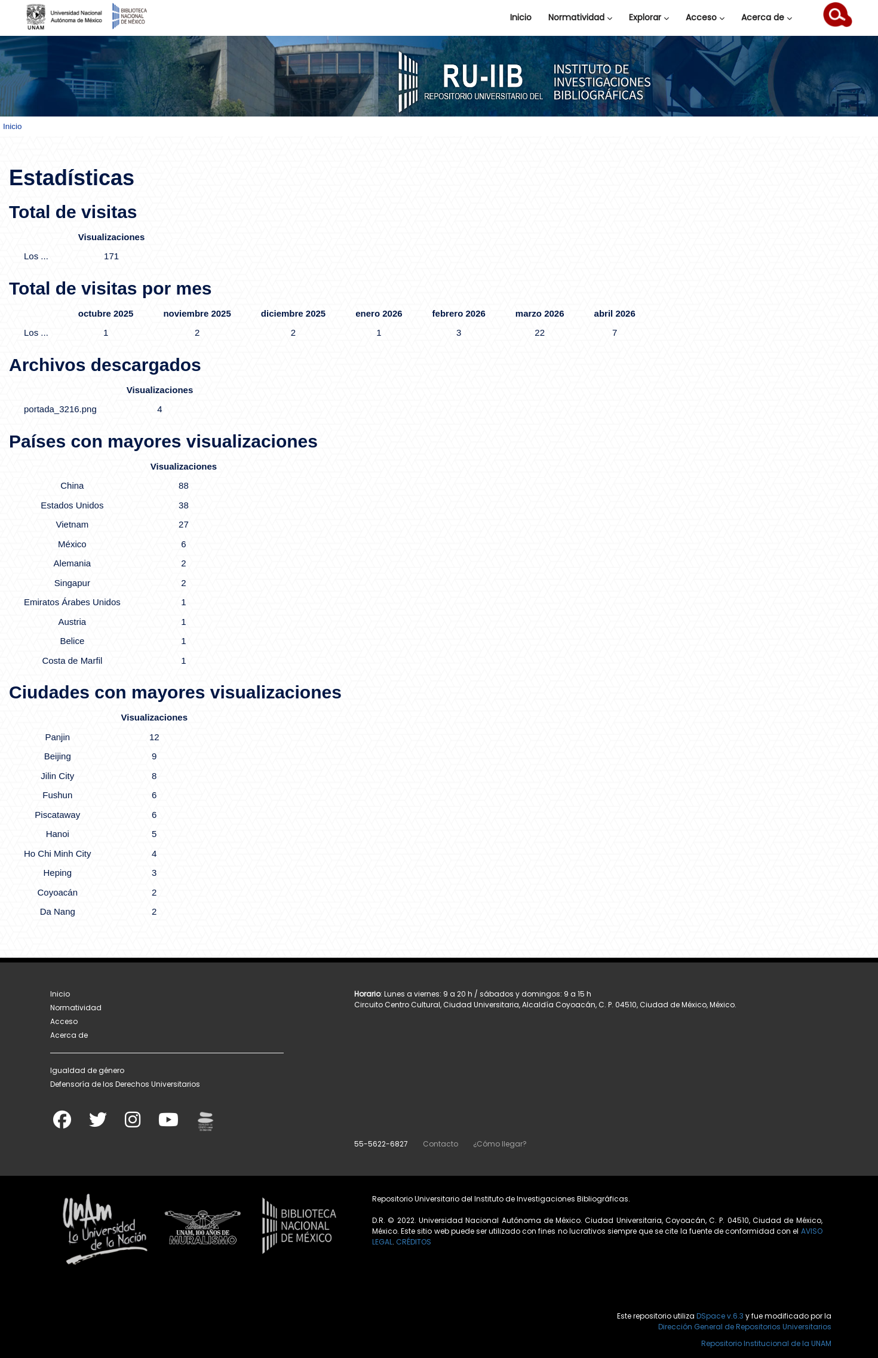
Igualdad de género (87, 1070)
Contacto (440, 1144)
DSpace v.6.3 (720, 1316)
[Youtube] (168, 1123)
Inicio (521, 17)
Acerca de (766, 17)
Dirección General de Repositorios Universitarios (744, 1327)
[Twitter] (98, 1123)
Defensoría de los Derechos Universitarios (125, 1084)
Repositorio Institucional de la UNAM (766, 1343)
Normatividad (580, 17)
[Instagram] (132, 1123)
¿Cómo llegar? (500, 1144)
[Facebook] (62, 1123)
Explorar (649, 17)
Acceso (705, 17)
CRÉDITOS (413, 1242)
